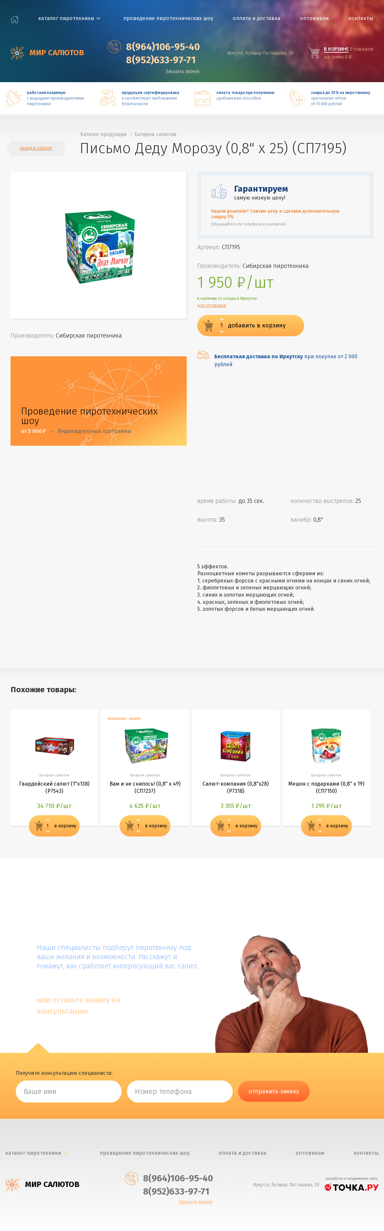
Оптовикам (315, 18)
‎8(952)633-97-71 (152, 59)
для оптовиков (211, 305)
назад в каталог (36, 148)
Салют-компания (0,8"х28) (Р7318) (236, 788)
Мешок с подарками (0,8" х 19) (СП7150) (327, 788)
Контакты (361, 18)
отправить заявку (274, 1092)
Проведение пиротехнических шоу (169, 18)
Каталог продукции (105, 134)
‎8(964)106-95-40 (154, 46)
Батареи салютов (160, 134)
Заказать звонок (184, 71)
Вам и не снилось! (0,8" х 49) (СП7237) (144, 788)
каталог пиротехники (66, 18)
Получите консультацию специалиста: (64, 1073)
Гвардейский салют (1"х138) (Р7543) (54, 788)
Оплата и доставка (257, 18)
